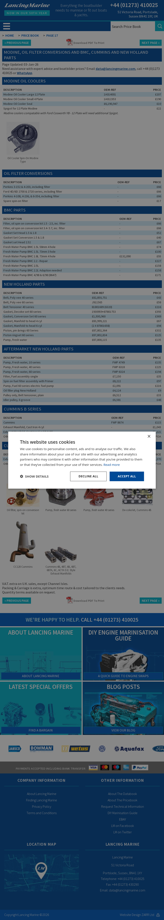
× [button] (149, 436)
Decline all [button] (88, 476)
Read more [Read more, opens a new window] (111, 464)
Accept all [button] (127, 476)
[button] (34, 476)
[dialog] (82, 460)
